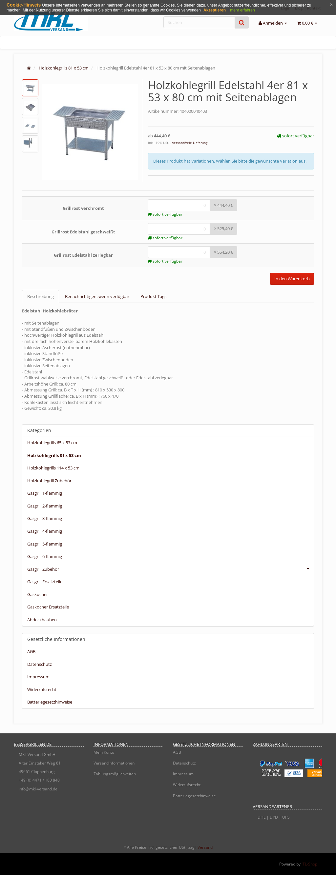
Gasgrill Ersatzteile (44, 582)
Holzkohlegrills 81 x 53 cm (54, 455)
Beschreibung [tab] (40, 296)
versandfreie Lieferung (189, 142)
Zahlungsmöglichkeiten (115, 774)
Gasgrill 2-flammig (44, 506)
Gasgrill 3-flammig (44, 518)
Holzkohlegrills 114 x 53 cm (53, 468)
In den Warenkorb (292, 279)
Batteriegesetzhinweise (49, 702)
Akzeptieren (214, 10)
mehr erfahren (242, 10)
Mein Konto (104, 752)
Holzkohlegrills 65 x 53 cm (52, 443)
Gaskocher (37, 594)
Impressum (38, 677)
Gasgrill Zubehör (170, 569)
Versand (205, 847)
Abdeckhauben (42, 620)
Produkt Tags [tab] (153, 296)
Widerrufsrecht (41, 689)
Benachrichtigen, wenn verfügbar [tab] (97, 296)
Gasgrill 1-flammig (44, 493)
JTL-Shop (309, 864)
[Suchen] (199, 22)
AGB (31, 651)
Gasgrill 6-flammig (44, 556)
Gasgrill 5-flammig (44, 544)
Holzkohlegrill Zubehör (49, 481)
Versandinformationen (114, 763)
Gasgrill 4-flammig (44, 531)
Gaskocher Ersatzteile (48, 607)
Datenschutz (39, 664)
